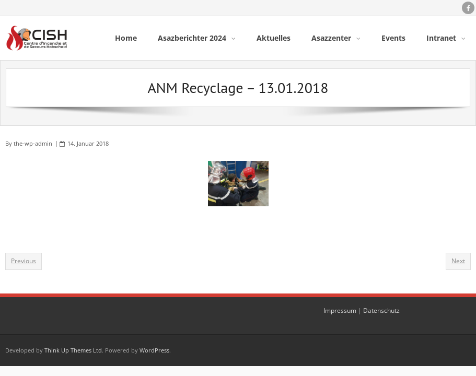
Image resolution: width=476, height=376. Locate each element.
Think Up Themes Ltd (73, 350)
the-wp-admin (33, 143)
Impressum (339, 310)
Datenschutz (381, 310)
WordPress (154, 350)
